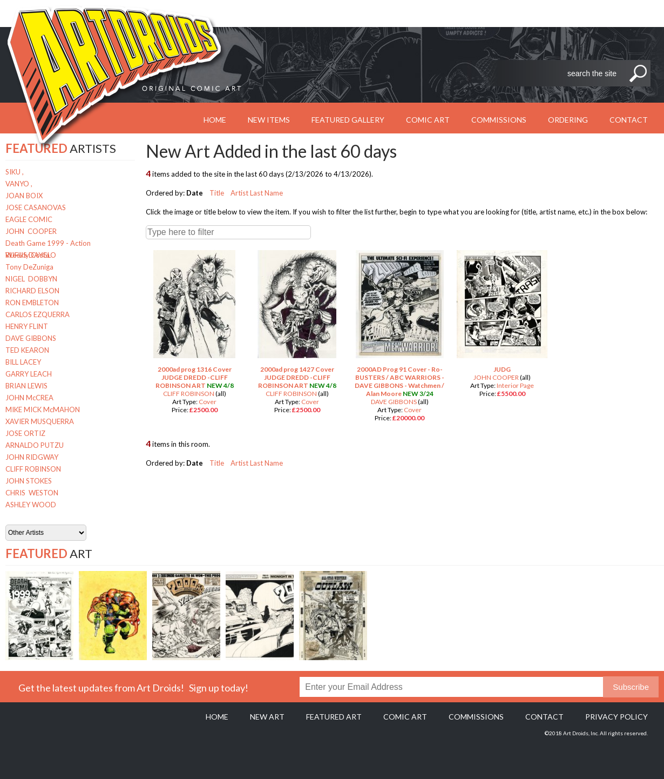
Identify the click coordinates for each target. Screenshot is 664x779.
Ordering (568, 119)
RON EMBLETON (32, 302)
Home (217, 716)
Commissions (498, 119)
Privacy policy (616, 716)
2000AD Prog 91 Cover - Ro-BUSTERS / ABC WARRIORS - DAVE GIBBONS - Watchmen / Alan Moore (399, 381)
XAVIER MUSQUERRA (39, 421)
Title (216, 193)
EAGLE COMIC (28, 219)
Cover (207, 402)
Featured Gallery (347, 119)
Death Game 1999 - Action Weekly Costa (48, 244)
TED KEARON (27, 350)
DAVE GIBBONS (30, 338)
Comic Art (428, 119)
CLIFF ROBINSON (33, 469)
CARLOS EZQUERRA (37, 314)
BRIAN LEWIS (26, 385)
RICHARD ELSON (32, 290)
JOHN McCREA (29, 397)
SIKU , (14, 171)
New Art (267, 716)
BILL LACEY (23, 362)
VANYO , (18, 183)
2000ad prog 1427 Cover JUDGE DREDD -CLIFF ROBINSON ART (296, 377)
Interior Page (515, 385)
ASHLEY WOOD (30, 504)
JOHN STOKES (28, 480)
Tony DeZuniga (29, 267)
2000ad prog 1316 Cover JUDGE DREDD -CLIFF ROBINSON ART (193, 377)
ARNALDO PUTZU (34, 445)
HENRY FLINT (26, 326)
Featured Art (334, 716)
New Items (269, 119)
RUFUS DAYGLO (30, 255)
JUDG (502, 369)
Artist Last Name (257, 193)
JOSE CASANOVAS (35, 207)
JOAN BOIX (24, 195)
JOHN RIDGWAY (31, 457)
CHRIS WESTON (31, 492)
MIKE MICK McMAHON (42, 409)
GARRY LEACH (28, 374)
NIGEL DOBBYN (31, 278)
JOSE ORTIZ (25, 433)
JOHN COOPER (31, 231)
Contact (628, 119)
